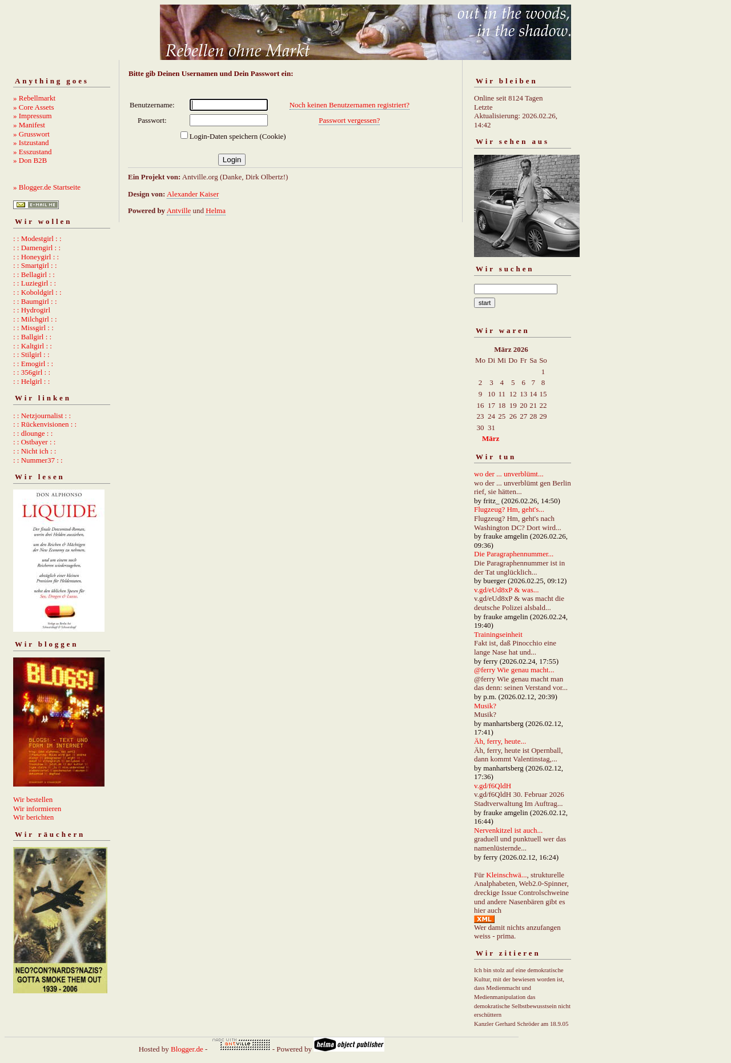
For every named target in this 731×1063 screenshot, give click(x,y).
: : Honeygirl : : (36, 256)
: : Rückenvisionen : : (45, 424)
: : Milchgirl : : (35, 319)
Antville (179, 210)
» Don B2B (30, 160)
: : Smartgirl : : (35, 265)
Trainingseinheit (498, 634)
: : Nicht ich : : (34, 451)
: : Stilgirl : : (31, 354)
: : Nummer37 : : (38, 460)
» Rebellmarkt (34, 98)
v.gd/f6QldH (492, 785)
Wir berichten (33, 817)
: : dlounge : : (33, 433)
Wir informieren (37, 808)
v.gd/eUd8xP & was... (506, 589)
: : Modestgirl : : (37, 238)
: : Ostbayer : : (34, 442)
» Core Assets (33, 107)
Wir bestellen (33, 799)
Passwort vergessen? (349, 120)
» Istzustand (31, 142)
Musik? (485, 705)
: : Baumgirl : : (35, 301)
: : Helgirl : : (31, 381)
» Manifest (29, 125)
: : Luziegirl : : (34, 283)
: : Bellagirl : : (34, 274)
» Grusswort (31, 134)
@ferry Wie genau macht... (514, 669)
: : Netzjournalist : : (42, 415)
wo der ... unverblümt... (509, 474)
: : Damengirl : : (37, 247)
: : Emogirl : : (33, 363)
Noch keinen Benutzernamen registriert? (349, 105)
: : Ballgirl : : (32, 336)
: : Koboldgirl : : (37, 292)
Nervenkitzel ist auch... (508, 830)
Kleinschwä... (506, 875)
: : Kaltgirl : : (32, 346)
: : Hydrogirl (31, 310)
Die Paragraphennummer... (513, 553)
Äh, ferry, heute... (500, 741)
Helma (216, 210)
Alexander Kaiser (193, 194)
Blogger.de (187, 1049)
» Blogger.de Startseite (47, 187)
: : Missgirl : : (33, 327)
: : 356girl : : (31, 372)
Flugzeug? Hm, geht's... (509, 509)
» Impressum (32, 115)
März (490, 438)
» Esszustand (32, 151)
